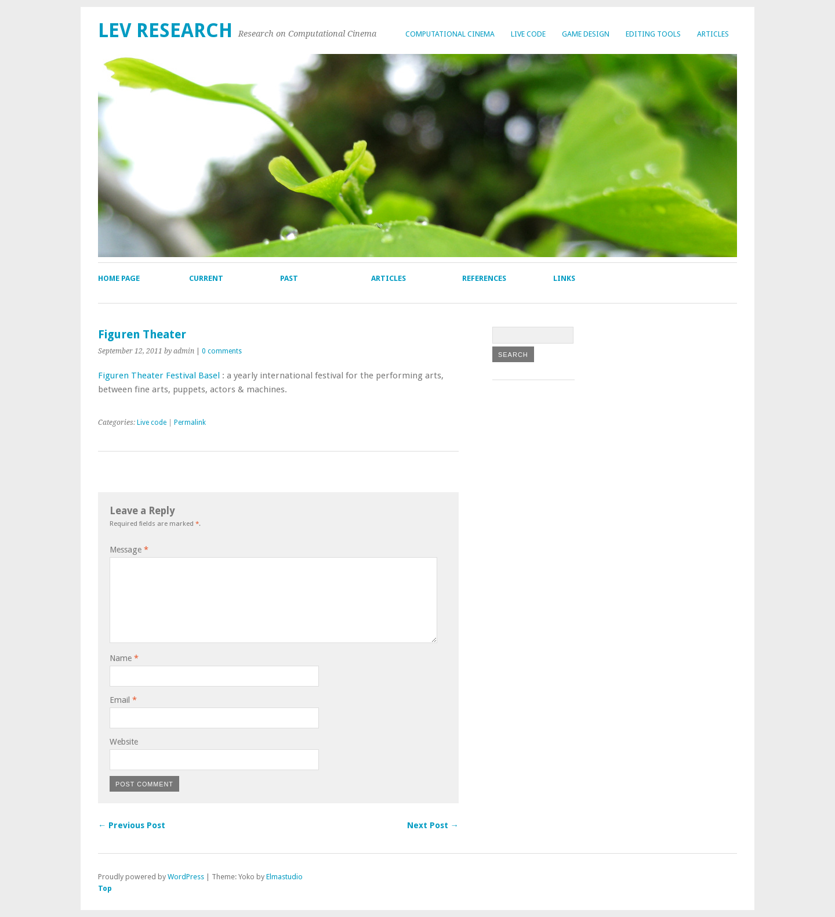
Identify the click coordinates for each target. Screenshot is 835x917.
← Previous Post (131, 825)
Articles (713, 34)
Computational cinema (450, 34)
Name (124, 658)
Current (206, 278)
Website (124, 741)
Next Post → (433, 825)
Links (564, 278)
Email (123, 700)
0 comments (222, 351)
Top (105, 888)
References (484, 278)
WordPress (186, 876)
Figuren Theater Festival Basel (159, 375)
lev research (165, 30)
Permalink (190, 422)
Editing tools (653, 34)
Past (289, 278)
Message (129, 549)
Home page (119, 278)
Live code (528, 34)
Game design (585, 34)
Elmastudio (284, 876)
